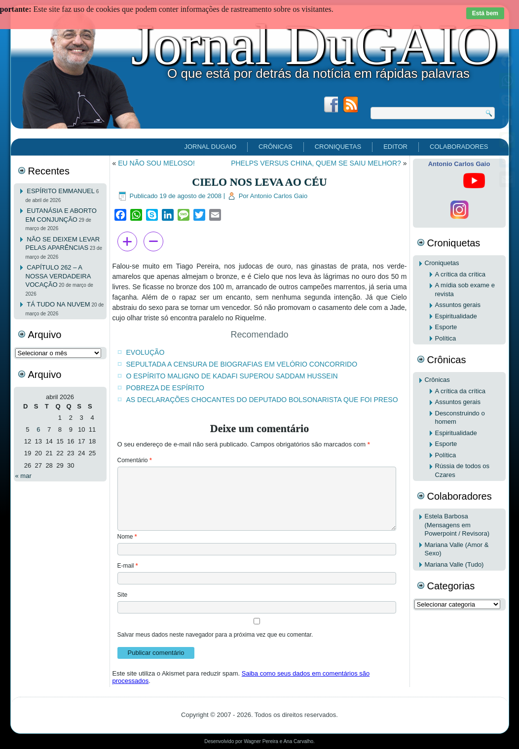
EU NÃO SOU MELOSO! (156, 163)
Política (445, 338)
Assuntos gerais (458, 304)
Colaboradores (459, 146)
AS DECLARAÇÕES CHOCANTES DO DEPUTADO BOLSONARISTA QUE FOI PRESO (262, 400)
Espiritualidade (456, 316)
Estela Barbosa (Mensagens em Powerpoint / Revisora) (457, 524)
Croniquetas (338, 146)
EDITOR (395, 146)
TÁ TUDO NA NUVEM (58, 304)
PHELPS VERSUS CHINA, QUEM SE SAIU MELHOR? (316, 163)
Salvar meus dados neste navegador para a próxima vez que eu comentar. (215, 634)
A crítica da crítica (460, 274)
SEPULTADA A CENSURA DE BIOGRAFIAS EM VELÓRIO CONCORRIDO (242, 364)
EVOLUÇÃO (145, 352)
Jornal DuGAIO (314, 44)
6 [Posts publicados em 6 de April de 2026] (38, 429)
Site (122, 594)
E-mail (127, 565)
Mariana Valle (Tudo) (454, 564)
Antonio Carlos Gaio (278, 196)
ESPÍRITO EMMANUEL (61, 191)
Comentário (134, 460)
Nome (127, 536)
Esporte (446, 327)
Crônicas (276, 146)
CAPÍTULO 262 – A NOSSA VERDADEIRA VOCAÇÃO (58, 276)
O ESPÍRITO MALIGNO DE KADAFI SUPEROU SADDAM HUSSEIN (232, 376)
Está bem (485, 13)
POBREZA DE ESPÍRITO (165, 388)
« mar (23, 475)
